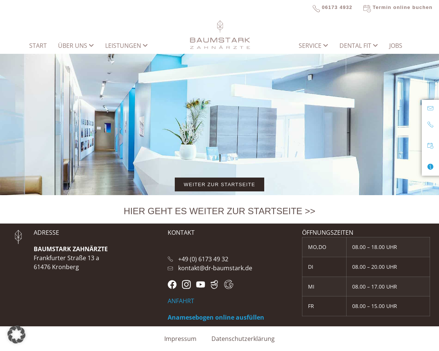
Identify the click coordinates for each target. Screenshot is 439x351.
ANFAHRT (181, 301)
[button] (16, 334)
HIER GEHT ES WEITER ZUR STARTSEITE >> (219, 211)
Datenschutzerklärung (243, 339)
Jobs (395, 45)
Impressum (180, 339)
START (38, 45)
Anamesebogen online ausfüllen (216, 317)
